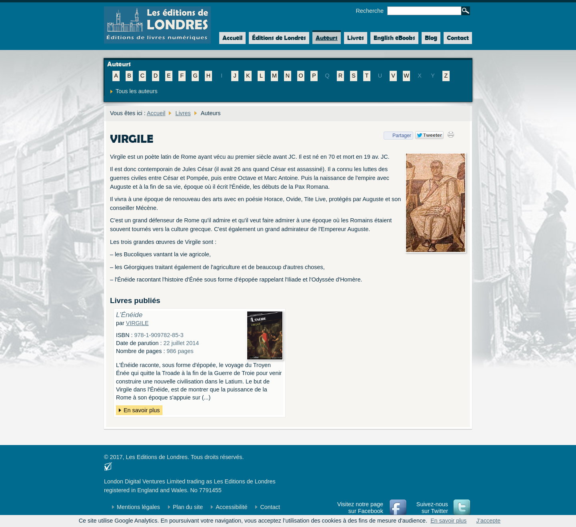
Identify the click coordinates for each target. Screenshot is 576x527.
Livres (355, 38)
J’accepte (488, 520)
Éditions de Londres (279, 38)
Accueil (230, 38)
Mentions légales (138, 507)
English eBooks (394, 38)
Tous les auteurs (137, 91)
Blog (431, 38)
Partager (397, 136)
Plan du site (188, 507)
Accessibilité (231, 507)
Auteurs (327, 38)
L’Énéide (129, 315)
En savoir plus (142, 410)
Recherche (370, 11)
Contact (458, 38)
